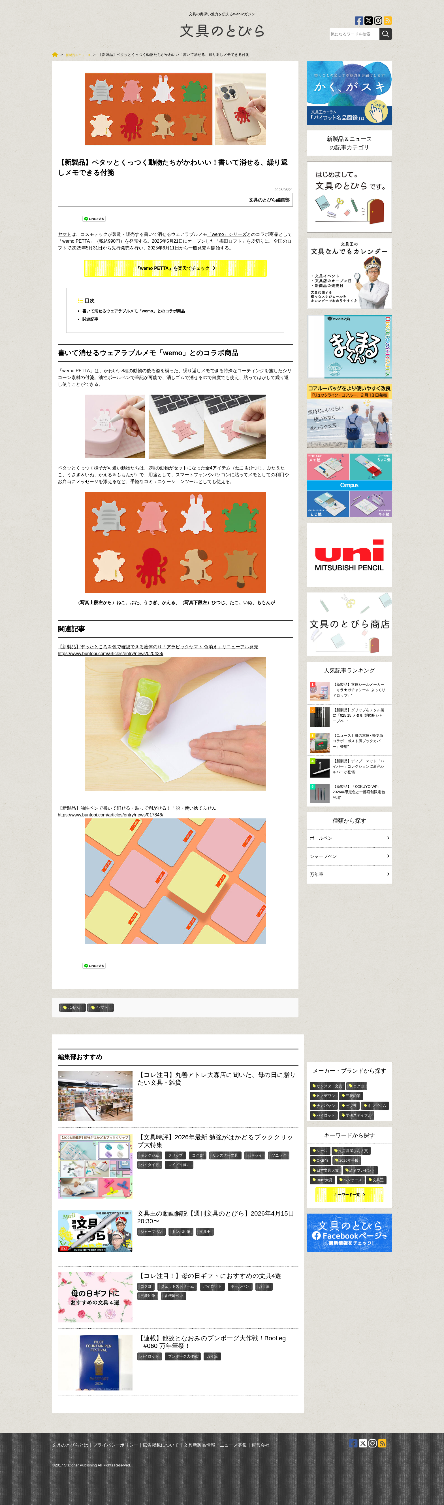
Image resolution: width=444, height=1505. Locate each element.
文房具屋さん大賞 (353, 1151)
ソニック (279, 1155)
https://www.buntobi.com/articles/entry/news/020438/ (110, 653)
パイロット (212, 1286)
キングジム (149, 1155)
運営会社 (260, 1445)
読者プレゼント (362, 1170)
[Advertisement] (349, 974)
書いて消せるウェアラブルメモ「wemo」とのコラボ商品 (140, 311)
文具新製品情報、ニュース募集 (215, 1445)
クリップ (175, 1155)
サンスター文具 (225, 1155)
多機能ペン (174, 1296)
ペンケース (352, 1180)
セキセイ (254, 1155)
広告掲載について (161, 1445)
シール (322, 1151)
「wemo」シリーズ (227, 234)
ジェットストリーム (177, 1286)
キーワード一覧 (347, 1195)
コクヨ (197, 1155)
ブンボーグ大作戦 (183, 1356)
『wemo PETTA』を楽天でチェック (172, 268)
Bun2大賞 (324, 1180)
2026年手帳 (348, 1160)
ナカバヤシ (326, 1106)
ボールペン (240, 1286)
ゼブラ (351, 1106)
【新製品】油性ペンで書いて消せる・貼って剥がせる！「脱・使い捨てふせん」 (139, 808)
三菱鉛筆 (147, 1296)
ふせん (72, 1008)
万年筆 (264, 1286)
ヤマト (64, 234)
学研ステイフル (359, 1115)
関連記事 (91, 319)
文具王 (204, 1232)
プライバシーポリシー (115, 1445)
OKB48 (322, 1160)
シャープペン (151, 1232)
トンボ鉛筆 (181, 1232)
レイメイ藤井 (179, 1165)
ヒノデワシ (326, 1096)
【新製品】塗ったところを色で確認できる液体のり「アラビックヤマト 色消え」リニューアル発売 (158, 647)
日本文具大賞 (328, 1170)
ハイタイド (149, 1165)
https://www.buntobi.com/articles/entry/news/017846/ (162, 878)
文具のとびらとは (70, 1445)
